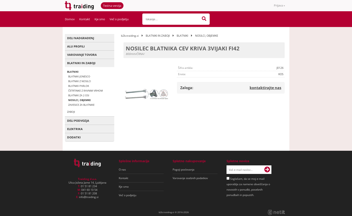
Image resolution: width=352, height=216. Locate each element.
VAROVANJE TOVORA (82, 55)
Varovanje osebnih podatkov (190, 178)
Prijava (279, 5)
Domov (70, 19)
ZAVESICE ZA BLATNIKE (81, 104)
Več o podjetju (119, 19)
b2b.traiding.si (130, 36)
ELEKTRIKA (75, 129)
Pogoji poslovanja (183, 169)
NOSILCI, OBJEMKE (79, 100)
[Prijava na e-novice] (267, 169)
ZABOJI (71, 111)
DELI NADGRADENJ (80, 38)
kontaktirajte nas (265, 87)
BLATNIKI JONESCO (79, 76)
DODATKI (74, 137)
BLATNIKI (73, 71)
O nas (122, 169)
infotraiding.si (89, 197)
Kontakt (84, 19)
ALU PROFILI (76, 46)
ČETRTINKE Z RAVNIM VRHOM (85, 90)
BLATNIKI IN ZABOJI (81, 63)
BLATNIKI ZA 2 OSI (78, 95)
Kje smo (100, 19)
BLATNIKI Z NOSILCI (79, 81)
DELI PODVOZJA (78, 121)
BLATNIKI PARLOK (78, 86)
